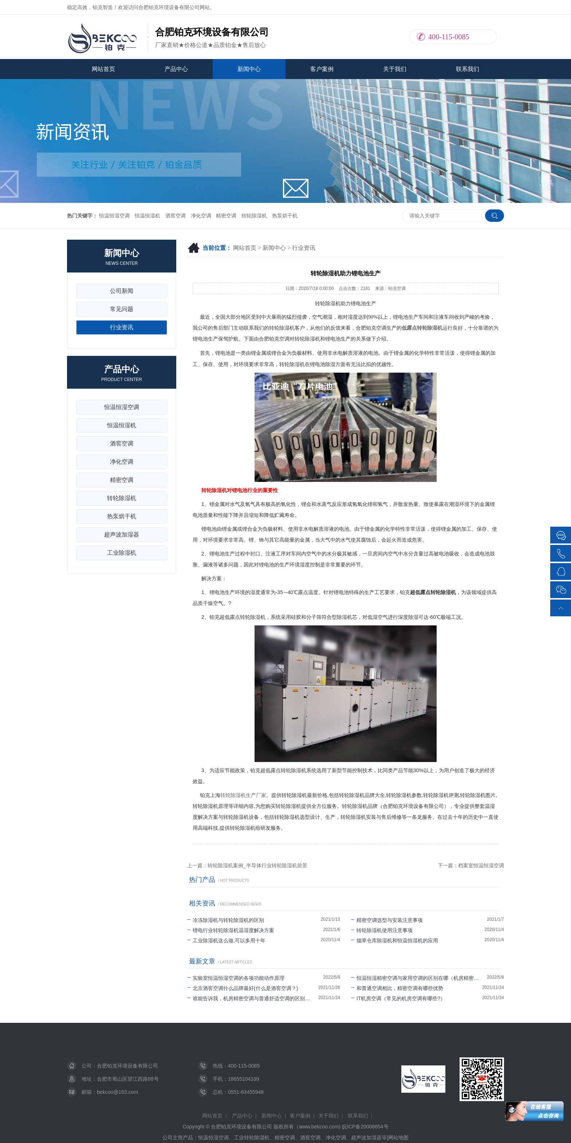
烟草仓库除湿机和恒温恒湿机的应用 (394, 940)
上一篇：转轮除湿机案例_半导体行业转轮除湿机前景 (247, 865)
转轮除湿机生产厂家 (243, 795)
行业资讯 (303, 248)
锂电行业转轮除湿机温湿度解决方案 (230, 930)
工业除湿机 (121, 553)
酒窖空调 (175, 216)
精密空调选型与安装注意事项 (387, 920)
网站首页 (103, 69)
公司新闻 (121, 291)
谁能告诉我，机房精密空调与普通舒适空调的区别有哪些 (252, 998)
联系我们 (467, 69)
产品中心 (176, 69)
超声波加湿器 (121, 534)
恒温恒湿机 (147, 216)
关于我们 (394, 69)
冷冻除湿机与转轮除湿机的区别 (225, 920)
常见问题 (121, 309)
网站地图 (398, 1137)
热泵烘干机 (285, 216)
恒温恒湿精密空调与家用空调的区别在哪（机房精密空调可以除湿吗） (419, 978)
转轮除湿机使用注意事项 (382, 930)
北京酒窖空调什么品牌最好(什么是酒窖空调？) (242, 988)
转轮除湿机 (254, 216)
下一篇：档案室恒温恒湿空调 (471, 865)
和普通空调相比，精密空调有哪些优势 (397, 988)
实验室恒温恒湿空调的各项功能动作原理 (235, 978)
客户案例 (322, 69)
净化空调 (201, 216)
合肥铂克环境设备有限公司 (127, 1066)
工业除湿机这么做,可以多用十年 (226, 940)
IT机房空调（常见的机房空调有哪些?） (398, 998)
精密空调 (226, 216)
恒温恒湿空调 (114, 216)
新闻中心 (249, 69)
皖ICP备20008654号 (365, 1127)
